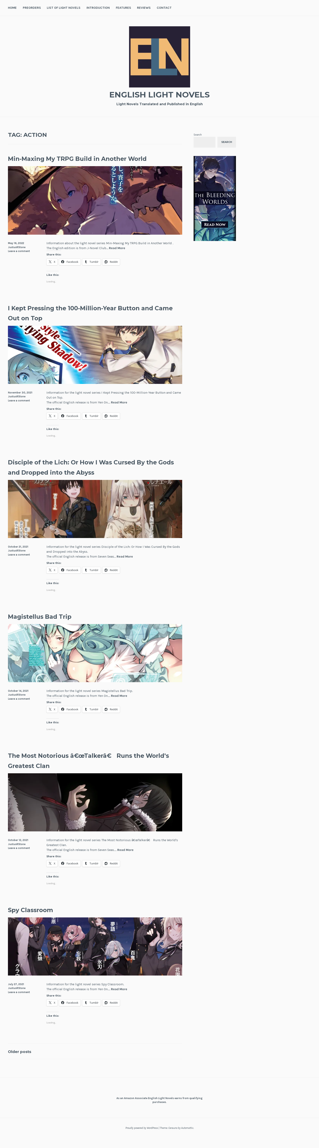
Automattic (187, 1138)
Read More (117, 258)
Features (123, 8)
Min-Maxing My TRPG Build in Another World (86, 163)
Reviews (144, 8)
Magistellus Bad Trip (49, 626)
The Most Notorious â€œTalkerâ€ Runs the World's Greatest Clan (89, 770)
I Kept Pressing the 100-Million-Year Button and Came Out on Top (80, 322)
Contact (164, 8)
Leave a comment (19, 261)
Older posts (23, 1061)
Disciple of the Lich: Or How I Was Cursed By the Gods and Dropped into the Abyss (91, 477)
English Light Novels (159, 94)
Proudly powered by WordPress (141, 1138)
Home (12, 8)
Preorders (32, 8)
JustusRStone (16, 257)
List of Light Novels (63, 8)
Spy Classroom (37, 919)
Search (198, 134)
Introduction (98, 8)
